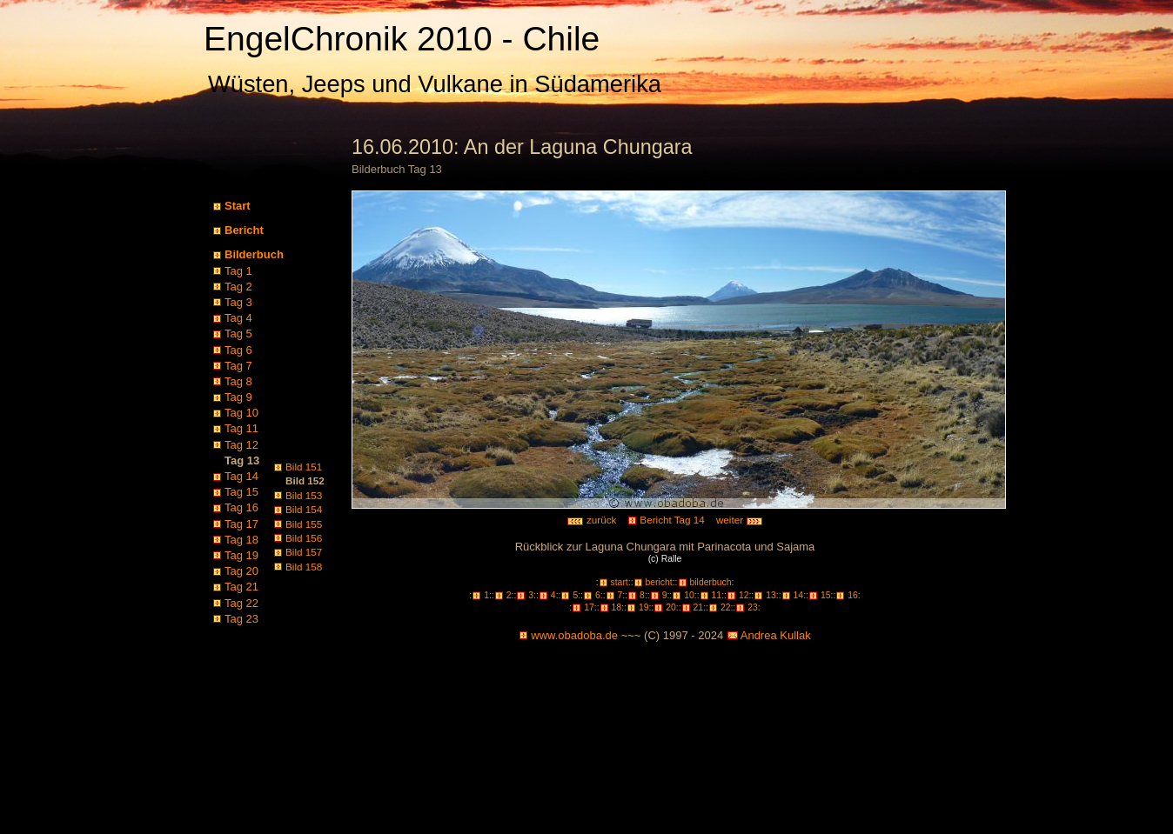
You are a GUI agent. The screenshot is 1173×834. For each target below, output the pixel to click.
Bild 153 (303, 495)
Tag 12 (241, 444)
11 (717, 595)
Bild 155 (303, 524)
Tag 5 (238, 333)
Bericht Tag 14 (672, 519)
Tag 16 (241, 507)
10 (689, 595)
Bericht (244, 230)
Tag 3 (238, 302)
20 (671, 607)
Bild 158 (303, 566)
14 (799, 595)
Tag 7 (238, 365)
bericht (659, 582)
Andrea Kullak (776, 635)
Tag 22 (241, 603)
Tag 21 (241, 586)
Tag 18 (241, 539)
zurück (591, 519)
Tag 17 (241, 523)
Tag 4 (238, 317)
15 (826, 595)
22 (726, 607)
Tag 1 (238, 270)
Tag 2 (238, 286)
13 (771, 595)
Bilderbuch (254, 254)
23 (752, 607)
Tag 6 (238, 350)
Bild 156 (303, 538)
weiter (739, 519)
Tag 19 (241, 555)
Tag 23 (241, 618)
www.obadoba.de (574, 635)
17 (589, 607)
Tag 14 (241, 476)
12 (744, 595)
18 (617, 607)
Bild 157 (303, 551)
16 (853, 595)
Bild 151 (303, 466)
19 (644, 607)
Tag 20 (241, 570)
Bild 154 (303, 509)
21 (699, 607)
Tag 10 (241, 412)
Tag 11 (241, 428)
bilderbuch (711, 582)
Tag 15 (241, 491)
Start (238, 205)
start (619, 582)
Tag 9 (238, 397)
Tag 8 (238, 381)
